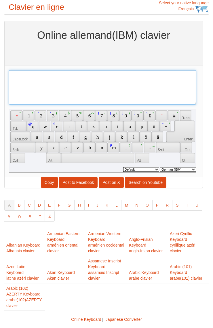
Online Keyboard (86, 319)
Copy (49, 182)
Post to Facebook (78, 182)
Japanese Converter (124, 319)
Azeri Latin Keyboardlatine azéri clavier (22, 272)
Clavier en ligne (36, 7)
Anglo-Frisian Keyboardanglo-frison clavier (146, 245)
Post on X (111, 182)
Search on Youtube (146, 182)
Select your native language (184, 7)
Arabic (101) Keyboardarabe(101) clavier (186, 272)
